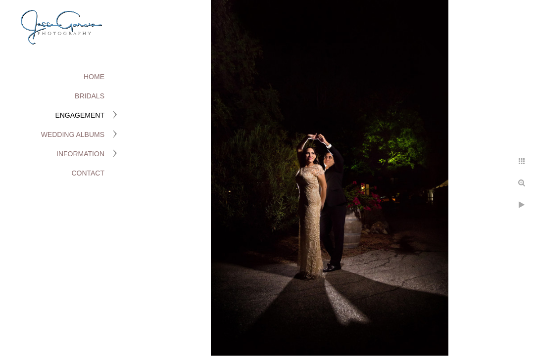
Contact (87, 173)
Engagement (79, 115)
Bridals (89, 96)
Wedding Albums (72, 134)
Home (94, 77)
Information (80, 154)
